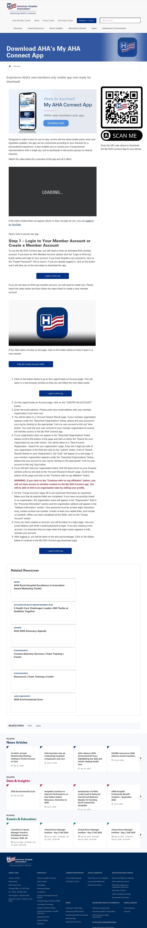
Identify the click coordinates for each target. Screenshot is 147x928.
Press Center (48, 20)
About (36, 20)
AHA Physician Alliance (100, 867)
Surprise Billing (42, 855)
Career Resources (36, 28)
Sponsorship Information (120, 832)
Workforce (40, 858)
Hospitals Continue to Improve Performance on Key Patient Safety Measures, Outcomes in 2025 (56, 731)
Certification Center (72, 816)
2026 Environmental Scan (92, 631)
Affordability (41, 819)
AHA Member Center (21, 20)
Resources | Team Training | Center (34, 631)
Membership (13, 816)
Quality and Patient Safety (46, 842)
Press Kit (127, 846)
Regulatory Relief (43, 851)
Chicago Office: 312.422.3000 (19, 823)
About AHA (14, 807)
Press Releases (129, 842)
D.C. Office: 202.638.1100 (18, 826)
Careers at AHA (14, 812)
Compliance (41, 826)
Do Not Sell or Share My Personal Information (46, 901)
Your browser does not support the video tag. (52, 323)
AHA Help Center (65, 20)
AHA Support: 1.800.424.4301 (19, 830)
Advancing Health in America (106, 837)
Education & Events (77, 28)
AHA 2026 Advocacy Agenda (30, 608)
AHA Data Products (95, 819)
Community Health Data (96, 816)
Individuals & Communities (114, 28)
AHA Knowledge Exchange (121, 828)
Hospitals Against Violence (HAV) (48, 835)
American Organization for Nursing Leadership (104, 875)
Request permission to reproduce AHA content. (89, 920)
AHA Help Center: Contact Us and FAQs (20, 834)
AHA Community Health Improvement (100, 850)
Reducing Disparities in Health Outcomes (47, 847)
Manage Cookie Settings (99, 901)
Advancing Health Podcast (75, 846)
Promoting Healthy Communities (103, 846)
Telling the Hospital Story (101, 842)
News (94, 28)
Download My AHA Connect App (77, 849)
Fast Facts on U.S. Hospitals (98, 812)
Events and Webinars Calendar (123, 812)
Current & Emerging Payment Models (47, 831)
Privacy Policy (14, 901)
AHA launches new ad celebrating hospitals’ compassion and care (54, 690)
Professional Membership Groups (104, 880)
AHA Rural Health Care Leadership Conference (120, 820)
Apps (38, 660)
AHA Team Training (118, 825)
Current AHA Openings (74, 812)
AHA (30, 660)
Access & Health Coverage (46, 812)
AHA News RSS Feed (73, 856)
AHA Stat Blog (71, 853)
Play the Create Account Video (30, 364)
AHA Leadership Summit (120, 816)
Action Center (42, 816)
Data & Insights (56, 28)
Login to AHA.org (52, 276)
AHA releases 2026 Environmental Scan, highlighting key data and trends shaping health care (90, 693)
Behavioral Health (43, 823)
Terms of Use (78, 901)
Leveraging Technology (45, 839)
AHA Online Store (15, 819)
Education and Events (122, 807)
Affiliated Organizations (104, 857)
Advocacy (17, 28)
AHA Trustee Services (100, 871)
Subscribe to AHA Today (74, 842)
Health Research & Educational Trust (103, 863)
